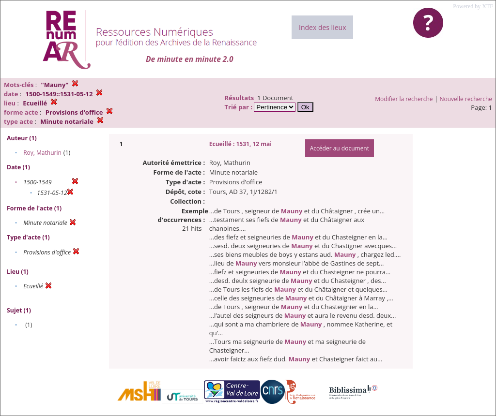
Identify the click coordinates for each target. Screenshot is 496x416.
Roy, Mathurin (42, 153)
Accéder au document (339, 148)
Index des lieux (322, 27)
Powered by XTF (473, 6)
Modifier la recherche (404, 99)
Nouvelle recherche (466, 99)
